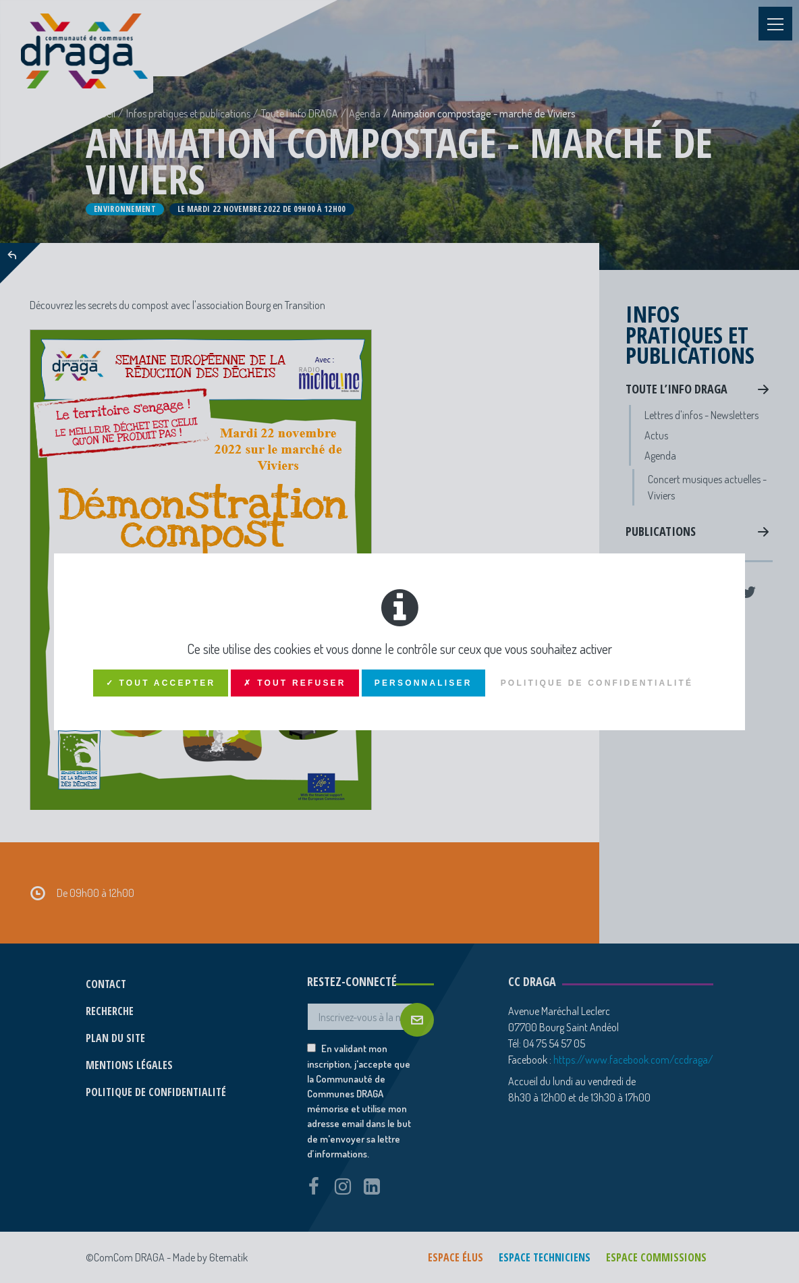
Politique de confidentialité (597, 683)
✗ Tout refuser (295, 683)
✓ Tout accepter (161, 683)
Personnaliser (423, 683)
